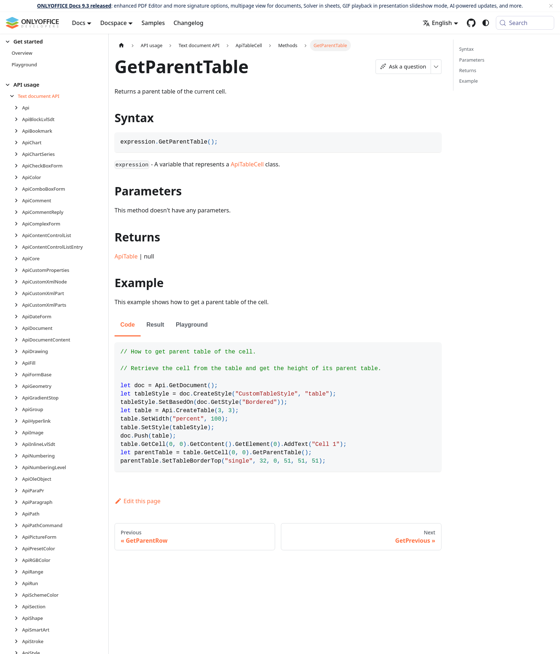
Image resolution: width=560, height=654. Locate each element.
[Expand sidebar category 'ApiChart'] (18, 142)
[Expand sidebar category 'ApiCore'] (18, 258)
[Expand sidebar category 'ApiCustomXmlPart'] (18, 293)
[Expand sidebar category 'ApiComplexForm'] (18, 224)
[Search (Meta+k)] (525, 23)
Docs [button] (79, 23)
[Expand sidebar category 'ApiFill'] (18, 363)
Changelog (189, 23)
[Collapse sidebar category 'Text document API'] (14, 96)
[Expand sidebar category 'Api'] (18, 108)
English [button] (437, 23)
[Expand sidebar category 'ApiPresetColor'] (18, 548)
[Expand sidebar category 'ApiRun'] (18, 583)
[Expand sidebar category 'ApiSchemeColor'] (18, 595)
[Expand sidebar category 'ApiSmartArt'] (18, 630)
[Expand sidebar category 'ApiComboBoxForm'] (18, 189)
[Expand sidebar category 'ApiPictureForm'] (18, 537)
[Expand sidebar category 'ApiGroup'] (18, 409)
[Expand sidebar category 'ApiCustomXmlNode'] (18, 282)
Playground (192, 325)
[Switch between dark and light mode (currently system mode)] (485, 23)
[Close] (551, 6)
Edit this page (138, 501)
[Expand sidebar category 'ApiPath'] (18, 514)
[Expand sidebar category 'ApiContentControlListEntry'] (18, 247)
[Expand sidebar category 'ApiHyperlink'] (18, 421)
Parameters (472, 60)
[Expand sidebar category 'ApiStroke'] (18, 641)
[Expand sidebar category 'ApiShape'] (18, 618)
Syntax (466, 49)
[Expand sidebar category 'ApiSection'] (18, 606)
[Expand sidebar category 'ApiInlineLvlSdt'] (18, 444)
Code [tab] (127, 325)
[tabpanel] (278, 407)
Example (468, 81)
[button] (51, 41)
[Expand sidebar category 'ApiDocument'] (18, 328)
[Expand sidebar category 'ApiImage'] (18, 432)
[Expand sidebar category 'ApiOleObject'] (18, 479)
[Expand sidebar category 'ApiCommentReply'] (18, 212)
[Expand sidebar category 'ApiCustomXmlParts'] (18, 305)
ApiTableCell (247, 164)
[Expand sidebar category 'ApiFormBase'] (18, 374)
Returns (467, 70)
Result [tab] (155, 325)
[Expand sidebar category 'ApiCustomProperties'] (18, 270)
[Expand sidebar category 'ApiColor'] (18, 177)
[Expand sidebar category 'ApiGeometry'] (18, 386)
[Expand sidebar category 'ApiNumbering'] (18, 456)
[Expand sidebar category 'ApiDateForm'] (18, 316)
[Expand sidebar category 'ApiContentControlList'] (18, 235)
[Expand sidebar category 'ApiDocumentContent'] (18, 340)
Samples (153, 23)
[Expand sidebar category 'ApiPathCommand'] (18, 525)
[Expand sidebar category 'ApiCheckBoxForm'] (18, 166)
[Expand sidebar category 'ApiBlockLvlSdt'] (18, 119)
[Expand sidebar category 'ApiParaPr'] (18, 490)
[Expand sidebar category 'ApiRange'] (18, 572)
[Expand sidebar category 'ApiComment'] (18, 200)
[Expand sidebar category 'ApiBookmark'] (18, 131)
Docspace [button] (113, 23)
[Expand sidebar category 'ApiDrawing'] (18, 351)
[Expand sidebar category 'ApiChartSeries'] (18, 154)
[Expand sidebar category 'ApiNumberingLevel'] (18, 467)
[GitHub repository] (471, 23)
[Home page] (121, 45)
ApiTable (126, 256)
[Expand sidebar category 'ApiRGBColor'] (18, 560)
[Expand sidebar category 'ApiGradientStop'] (18, 398)
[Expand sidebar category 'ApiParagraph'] (18, 502)
